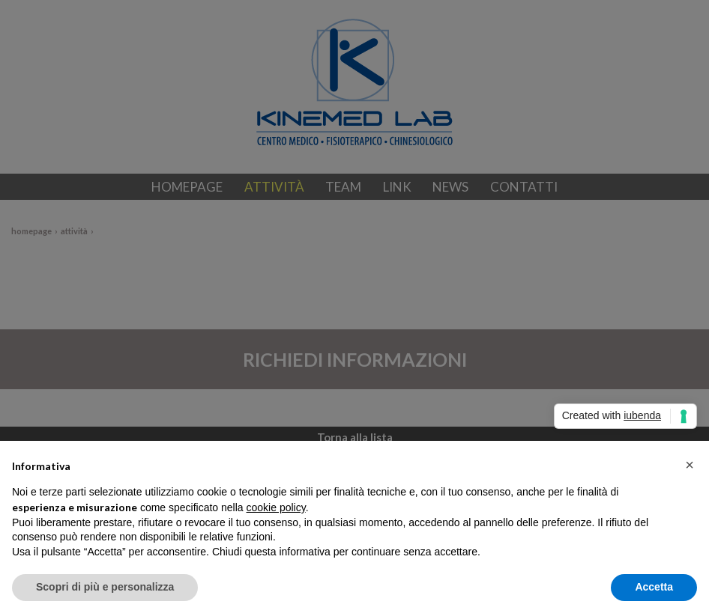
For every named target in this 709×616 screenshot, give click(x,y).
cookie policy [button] (276, 507)
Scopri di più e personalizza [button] (105, 587)
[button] (690, 465)
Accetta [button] (654, 587)
